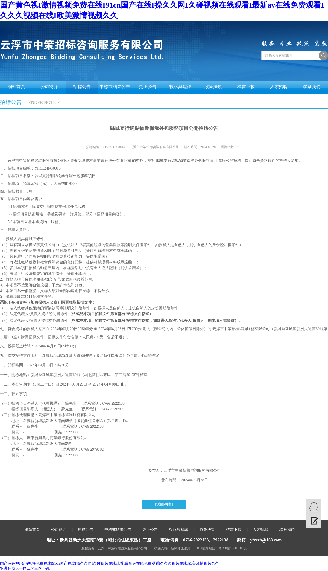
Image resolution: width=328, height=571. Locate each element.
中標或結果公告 (114, 86)
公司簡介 (49, 86)
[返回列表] (164, 504)
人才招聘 (279, 86)
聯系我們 (311, 86)
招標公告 (82, 86)
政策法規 (213, 86)
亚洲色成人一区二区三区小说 (25, 568)
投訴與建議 (180, 86)
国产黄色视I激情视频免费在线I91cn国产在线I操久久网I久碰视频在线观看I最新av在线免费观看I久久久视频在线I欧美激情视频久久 (109, 563)
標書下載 (246, 86)
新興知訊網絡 (181, 548)
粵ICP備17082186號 (233, 548)
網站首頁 (16, 86)
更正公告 (147, 86)
